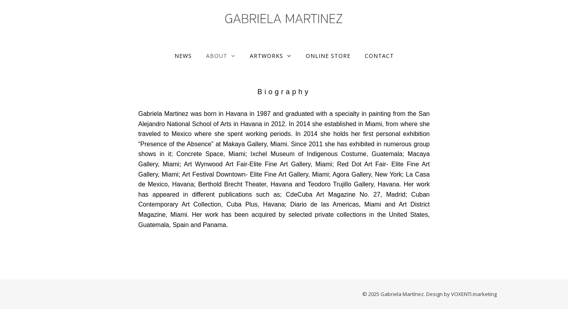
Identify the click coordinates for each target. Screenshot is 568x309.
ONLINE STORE (328, 56)
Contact (379, 56)
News (183, 56)
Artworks (266, 56)
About (216, 56)
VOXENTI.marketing (474, 294)
